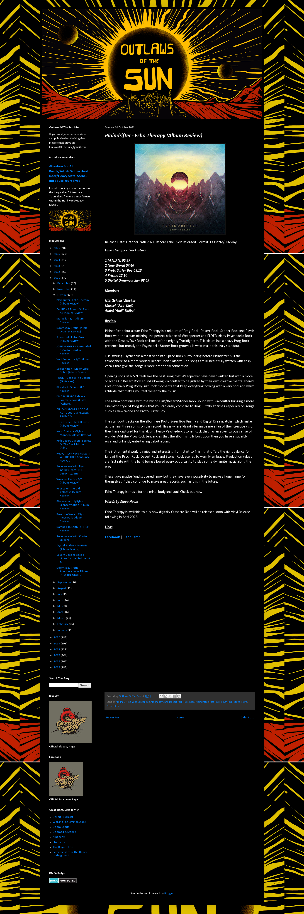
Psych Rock (227, 702)
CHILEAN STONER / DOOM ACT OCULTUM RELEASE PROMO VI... (72, 413)
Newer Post (113, 717)
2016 (57, 661)
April (60, 612)
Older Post (247, 717)
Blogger (168, 893)
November (64, 289)
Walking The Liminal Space (69, 822)
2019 (57, 643)
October (62, 295)
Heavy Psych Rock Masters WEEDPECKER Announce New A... (73, 457)
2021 (57, 277)
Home (180, 717)
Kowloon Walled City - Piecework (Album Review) (70, 518)
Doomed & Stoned (64, 831)
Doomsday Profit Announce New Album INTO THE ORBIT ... (72, 571)
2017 (57, 655)
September (64, 582)
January (62, 630)
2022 (57, 271)
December (64, 283)
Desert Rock (175, 702)
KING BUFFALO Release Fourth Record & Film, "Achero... (71, 400)
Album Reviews (159, 702)
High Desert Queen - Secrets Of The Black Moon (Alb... (73, 444)
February (63, 624)
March (61, 618)
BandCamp (132, 537)
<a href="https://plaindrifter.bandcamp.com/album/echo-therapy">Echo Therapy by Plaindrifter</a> (144, 614)
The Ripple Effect (63, 847)
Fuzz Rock (189, 702)
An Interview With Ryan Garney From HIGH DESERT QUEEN (70, 470)
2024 (57, 259)
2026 (57, 248)
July (60, 594)
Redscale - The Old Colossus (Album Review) (68, 492)
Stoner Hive (60, 842)
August (62, 588)
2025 (57, 254)
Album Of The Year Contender (132, 702)
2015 (57, 667)
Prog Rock (214, 702)
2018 (57, 649)
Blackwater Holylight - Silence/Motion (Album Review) (72, 505)
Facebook (112, 537)
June (60, 600)
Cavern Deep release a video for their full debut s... (73, 558)
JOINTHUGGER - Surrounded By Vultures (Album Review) (73, 350)
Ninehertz (59, 836)
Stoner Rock (113, 706)
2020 (57, 637)
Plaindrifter (201, 702)
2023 (57, 266)
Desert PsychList (63, 817)
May (60, 606)
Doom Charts (61, 827)
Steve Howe (240, 702)
